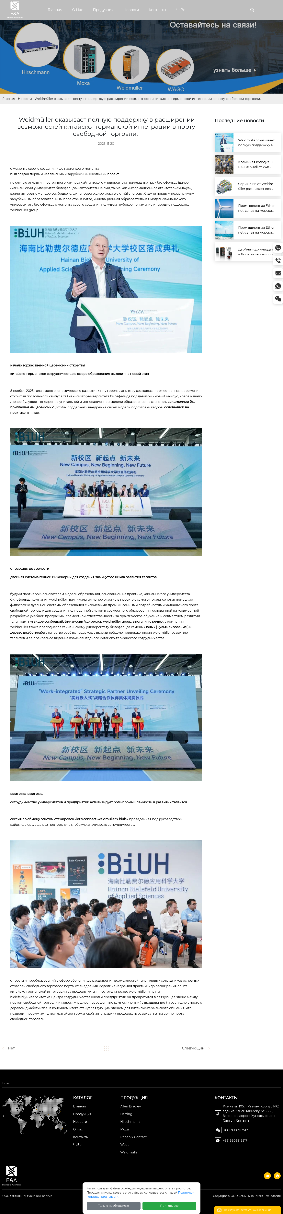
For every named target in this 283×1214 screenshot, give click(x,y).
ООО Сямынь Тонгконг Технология (27, 1196)
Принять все (169, 1206)
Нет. (11, 1048)
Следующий (193, 1048)
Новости (25, 99)
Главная (8, 99)
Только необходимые (113, 1206)
